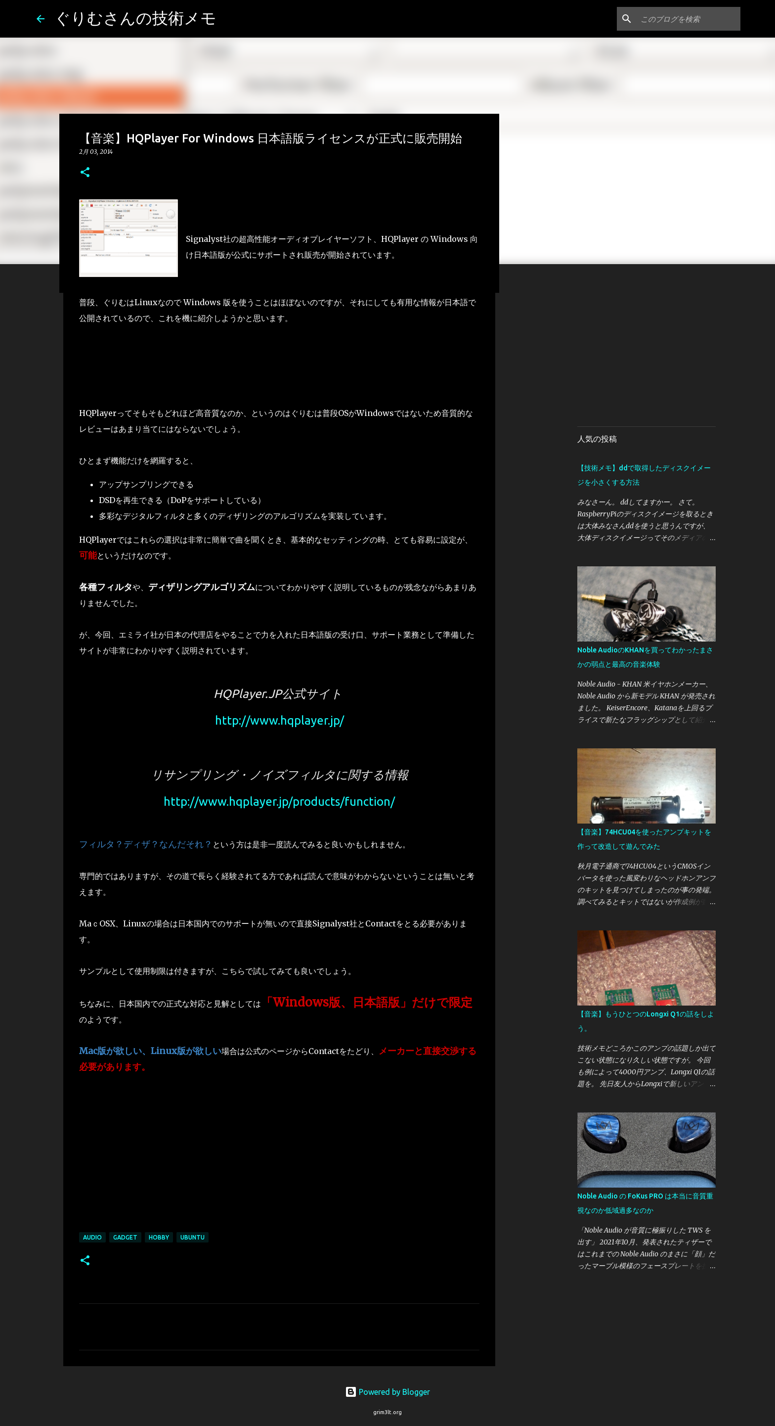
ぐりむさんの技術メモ (135, 18)
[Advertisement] (660, 348)
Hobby (159, 1237)
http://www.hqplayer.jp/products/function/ (279, 801)
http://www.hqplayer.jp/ (279, 720)
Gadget (125, 1237)
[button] (85, 173)
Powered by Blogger (387, 1391)
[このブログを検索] (688, 19)
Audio (92, 1237)
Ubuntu (192, 1237)
